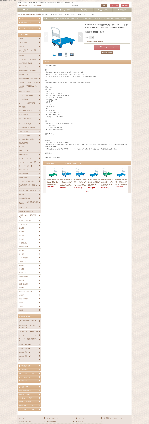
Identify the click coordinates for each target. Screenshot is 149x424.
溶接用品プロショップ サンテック (30, 5)
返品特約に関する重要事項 (94, 41)
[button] (46, 37)
